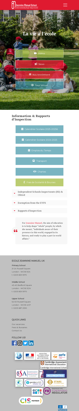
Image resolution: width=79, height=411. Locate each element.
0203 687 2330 (20, 308)
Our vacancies (18, 324)
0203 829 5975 (20, 275)
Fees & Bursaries (19, 327)
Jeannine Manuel (34, 222)
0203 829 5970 (20, 291)
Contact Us (17, 331)
